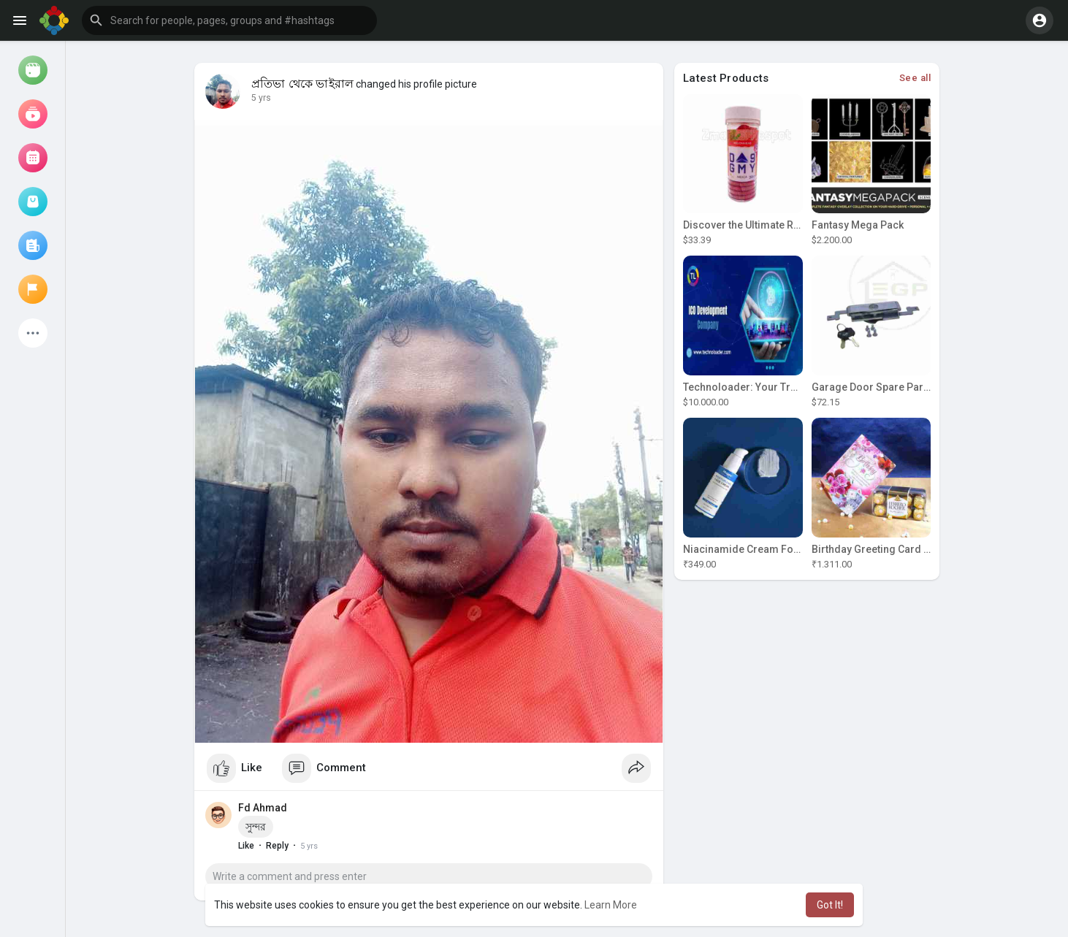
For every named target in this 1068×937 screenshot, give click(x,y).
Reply (277, 846)
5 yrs (261, 98)
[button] (229, 20)
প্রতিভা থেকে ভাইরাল (302, 84)
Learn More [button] (610, 905)
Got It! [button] (830, 905)
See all (915, 77)
